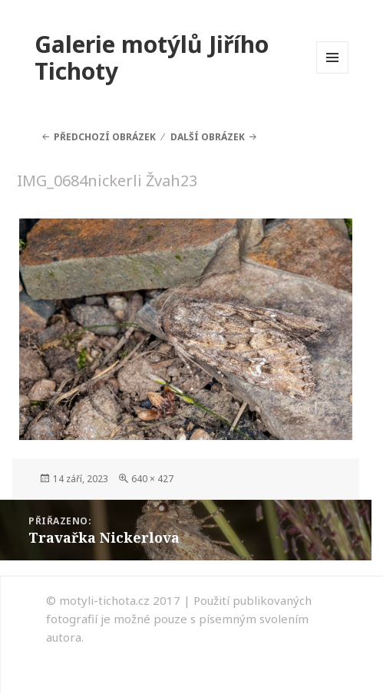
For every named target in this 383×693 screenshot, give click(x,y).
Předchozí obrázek (105, 136)
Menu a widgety (332, 73)
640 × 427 (152, 478)
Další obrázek (207, 136)
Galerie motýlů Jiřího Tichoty (152, 57)
